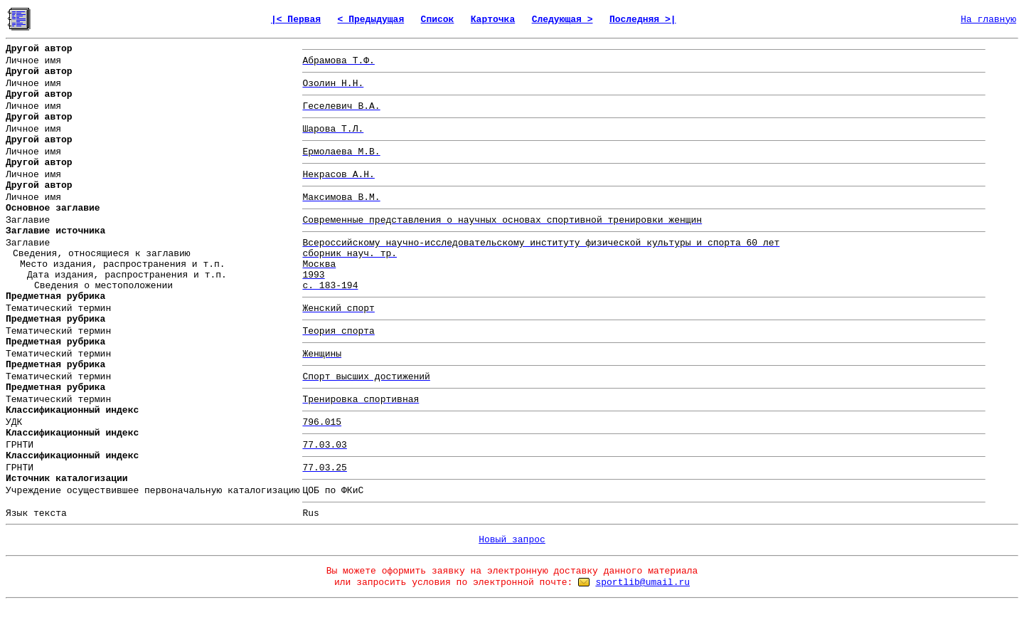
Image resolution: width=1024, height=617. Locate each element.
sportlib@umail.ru (642, 582)
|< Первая (296, 19)
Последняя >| (642, 19)
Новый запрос (512, 539)
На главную (988, 19)
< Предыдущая (371, 19)
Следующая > (562, 19)
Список (437, 19)
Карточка (493, 19)
